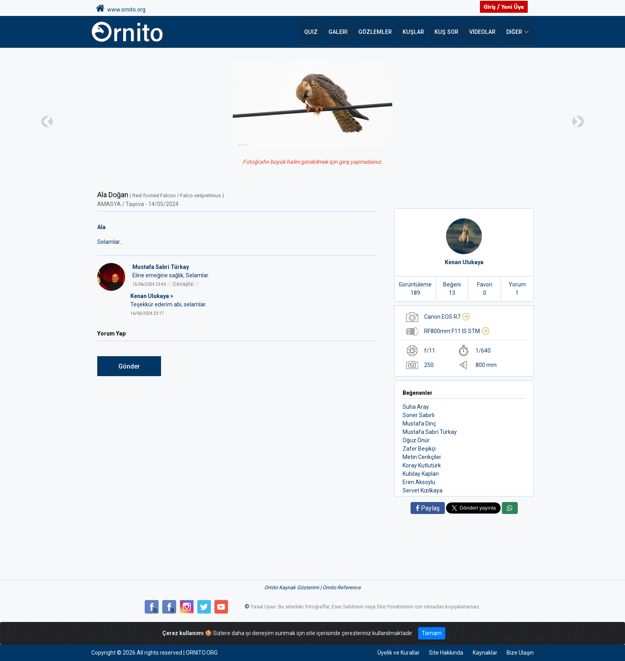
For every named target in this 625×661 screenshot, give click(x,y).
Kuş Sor (447, 32)
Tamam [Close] (432, 633)
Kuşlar (415, 32)
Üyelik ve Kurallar (397, 652)
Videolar (482, 32)
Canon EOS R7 (447, 317)
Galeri (342, 32)
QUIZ (315, 32)
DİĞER (514, 32)
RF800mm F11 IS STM (457, 331)
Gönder (129, 366)
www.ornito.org (120, 8)
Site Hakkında (445, 652)
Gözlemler (378, 32)
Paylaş (428, 508)
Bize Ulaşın (520, 652)
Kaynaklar (484, 652)
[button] (47, 121)
